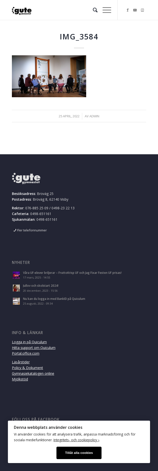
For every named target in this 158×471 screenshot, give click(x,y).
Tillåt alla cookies (79, 453)
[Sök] (93, 10)
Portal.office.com (25, 353)
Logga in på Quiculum (29, 342)
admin (94, 116)
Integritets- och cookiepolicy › (76, 440)
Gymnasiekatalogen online (33, 373)
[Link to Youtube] (135, 10)
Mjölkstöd (20, 379)
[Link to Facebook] (127, 10)
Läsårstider (21, 362)
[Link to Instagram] (142, 10)
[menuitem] (93, 10)
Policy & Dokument (27, 367)
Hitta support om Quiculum (33, 347)
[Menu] (104, 10)
